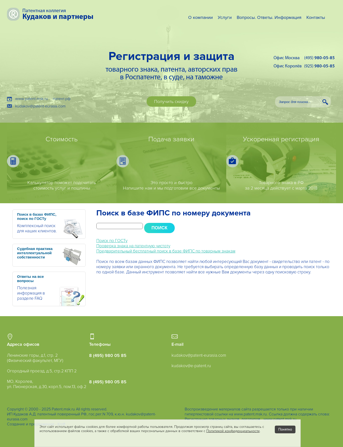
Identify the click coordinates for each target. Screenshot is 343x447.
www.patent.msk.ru (31, 98)
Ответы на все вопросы (30, 278)
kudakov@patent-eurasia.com (40, 106)
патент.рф (61, 98)
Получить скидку (171, 101)
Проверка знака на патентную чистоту (133, 245)
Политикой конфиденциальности (233, 431)
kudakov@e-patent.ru (191, 365)
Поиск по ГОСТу (111, 240)
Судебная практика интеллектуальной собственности (35, 253)
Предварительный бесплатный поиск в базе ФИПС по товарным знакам (165, 251)
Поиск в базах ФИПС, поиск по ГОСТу (37, 216)
